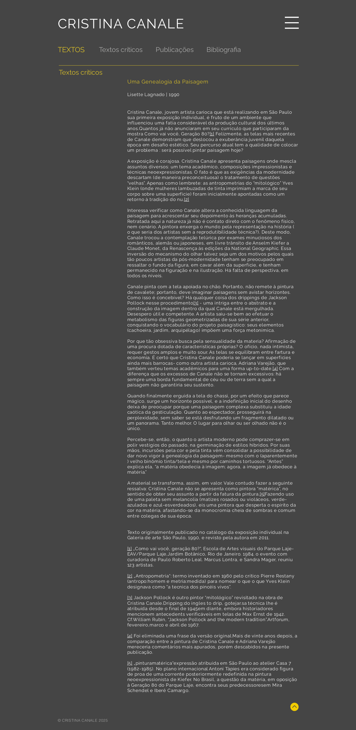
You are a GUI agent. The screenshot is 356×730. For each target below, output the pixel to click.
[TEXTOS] (72, 49)
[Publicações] (175, 49)
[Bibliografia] (223, 49)
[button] (292, 23)
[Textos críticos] (121, 49)
